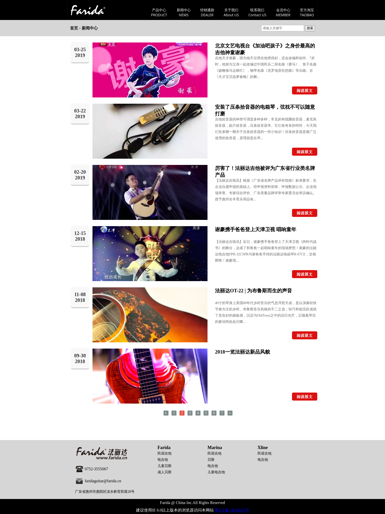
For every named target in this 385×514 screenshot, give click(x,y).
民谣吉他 (165, 453)
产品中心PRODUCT (159, 12)
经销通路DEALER (207, 12)
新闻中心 (90, 28)
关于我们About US (231, 12)
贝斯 (211, 460)
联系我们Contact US (257, 12)
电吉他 (163, 460)
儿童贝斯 (165, 466)
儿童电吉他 (216, 472)
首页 (74, 28)
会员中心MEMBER (283, 12)
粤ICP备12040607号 (232, 510)
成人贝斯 (165, 472)
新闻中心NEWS (184, 12)
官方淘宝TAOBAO (307, 12)
